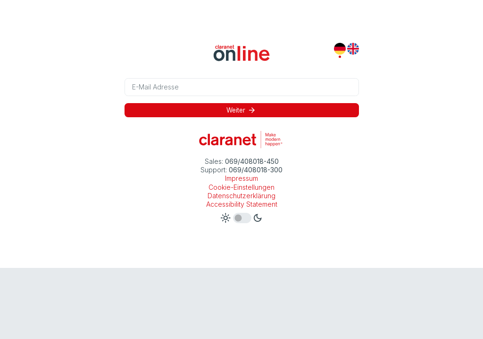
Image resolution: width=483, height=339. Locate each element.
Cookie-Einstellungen (241, 187)
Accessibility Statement (241, 204)
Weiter (241, 110)
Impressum (241, 178)
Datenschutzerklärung (241, 196)
